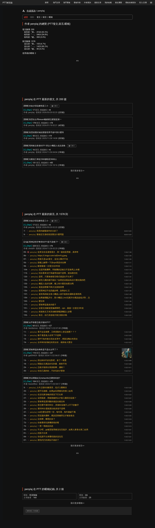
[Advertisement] (77, 77)
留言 (45, 17)
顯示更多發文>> (77, 170)
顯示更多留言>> (77, 445)
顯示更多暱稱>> (77, 503)
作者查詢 (31, 10)
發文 (39, 17)
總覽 (26, 17)
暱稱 (51, 17)
